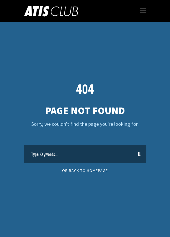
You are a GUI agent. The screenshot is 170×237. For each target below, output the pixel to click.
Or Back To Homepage (85, 170)
